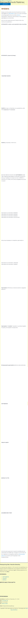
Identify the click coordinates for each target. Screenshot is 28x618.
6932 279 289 (5, 603)
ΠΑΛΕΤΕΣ (5, 578)
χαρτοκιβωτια (11, 13)
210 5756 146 (5, 600)
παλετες (18, 15)
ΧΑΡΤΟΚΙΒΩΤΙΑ (6, 576)
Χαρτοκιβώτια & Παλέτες (12, 2)
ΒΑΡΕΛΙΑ (4, 579)
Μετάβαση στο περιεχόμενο (6, 0)
